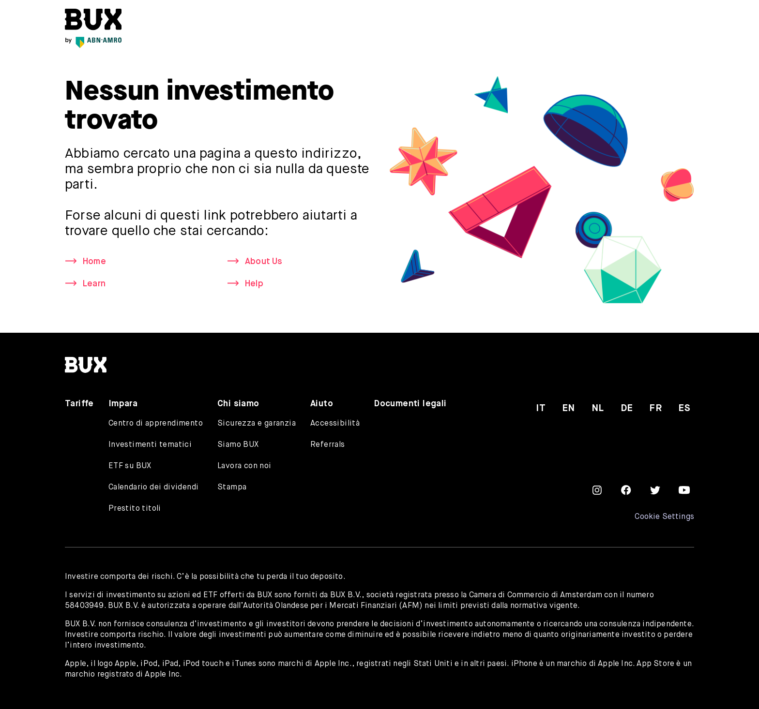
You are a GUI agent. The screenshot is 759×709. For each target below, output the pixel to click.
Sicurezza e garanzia (256, 424)
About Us (264, 261)
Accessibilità (335, 424)
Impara (122, 403)
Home (95, 261)
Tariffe (79, 403)
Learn (94, 284)
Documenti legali (410, 403)
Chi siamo (238, 403)
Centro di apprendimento (155, 424)
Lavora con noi (244, 466)
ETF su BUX (130, 466)
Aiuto (321, 403)
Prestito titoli (134, 509)
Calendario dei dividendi (153, 487)
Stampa (231, 487)
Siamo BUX (238, 445)
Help (254, 284)
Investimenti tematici (150, 445)
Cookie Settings (664, 517)
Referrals (327, 445)
